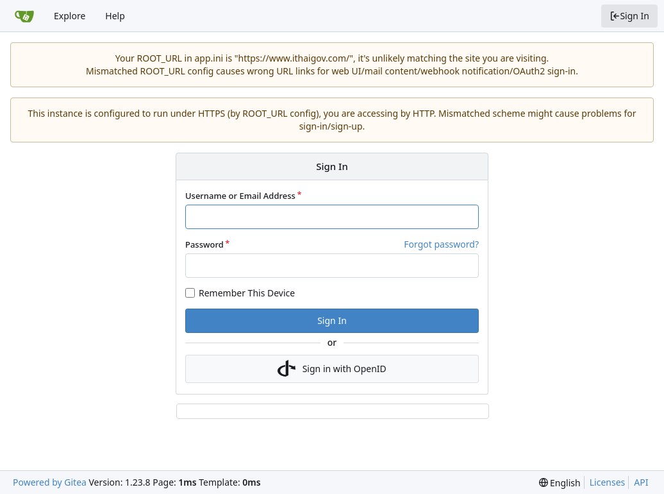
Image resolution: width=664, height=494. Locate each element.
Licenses (608, 482)
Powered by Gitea (50, 482)
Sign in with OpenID (332, 369)
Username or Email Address (240, 195)
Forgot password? (441, 244)
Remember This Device (247, 293)
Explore (69, 16)
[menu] (560, 483)
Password (204, 244)
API (641, 482)
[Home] (24, 16)
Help (115, 16)
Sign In (629, 16)
